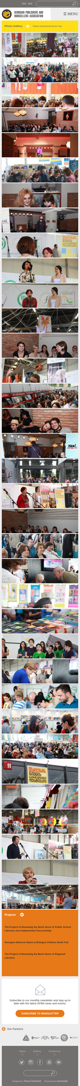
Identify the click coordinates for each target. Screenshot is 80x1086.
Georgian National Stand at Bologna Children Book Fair (37, 942)
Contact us (55, 1051)
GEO (24, 4)
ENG (30, 4)
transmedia (62, 1081)
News (22, 1051)
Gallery (37, 1051)
